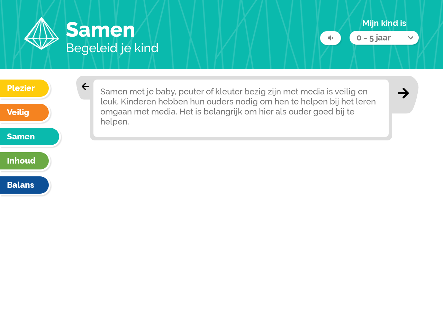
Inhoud (21, 161)
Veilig (18, 112)
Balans (20, 185)
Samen (21, 136)
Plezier (21, 88)
